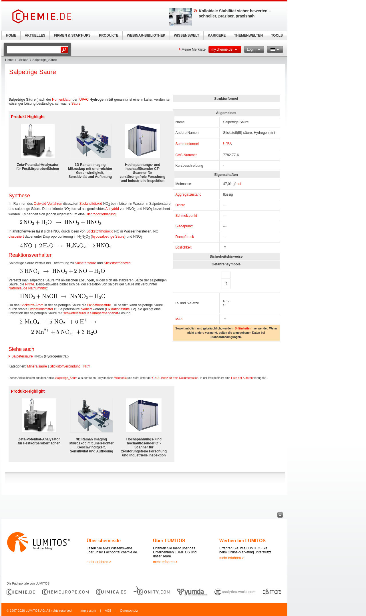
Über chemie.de (104, 540)
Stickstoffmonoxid (99, 231)
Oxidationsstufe (99, 305)
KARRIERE (217, 35)
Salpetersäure (85, 263)
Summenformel (187, 144)
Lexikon (22, 59)
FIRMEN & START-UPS (72, 35)
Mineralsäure (37, 366)
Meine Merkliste (194, 49)
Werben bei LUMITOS (242, 540)
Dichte (180, 205)
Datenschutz (129, 610)
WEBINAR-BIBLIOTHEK (146, 35)
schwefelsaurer (74, 313)
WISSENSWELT (186, 35)
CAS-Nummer (186, 155)
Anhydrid (112, 209)
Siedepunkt (184, 226)
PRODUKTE (108, 35)
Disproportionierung (101, 214)
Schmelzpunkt (186, 216)
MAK (179, 319)
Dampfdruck (185, 237)
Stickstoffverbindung (65, 366)
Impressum (88, 610)
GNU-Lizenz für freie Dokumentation (175, 377)
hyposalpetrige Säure (108, 237)
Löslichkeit (184, 247)
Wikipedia (120, 377)
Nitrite (29, 284)
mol (238, 184)
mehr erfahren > (99, 562)
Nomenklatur (61, 100)
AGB (108, 610)
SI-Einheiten (243, 328)
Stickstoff (27, 305)
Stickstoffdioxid (90, 204)
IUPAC (83, 100)
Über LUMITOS (169, 540)
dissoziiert (16, 237)
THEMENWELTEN (248, 35)
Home (9, 59)
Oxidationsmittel (40, 309)
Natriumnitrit (37, 288)
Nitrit (87, 366)
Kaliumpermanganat (102, 313)
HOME (11, 35)
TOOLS (277, 35)
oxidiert (86, 309)
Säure (75, 104)
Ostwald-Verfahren (48, 204)
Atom (39, 305)
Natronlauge (18, 288)
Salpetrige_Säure (66, 377)
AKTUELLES (35, 35)
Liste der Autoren (242, 377)
